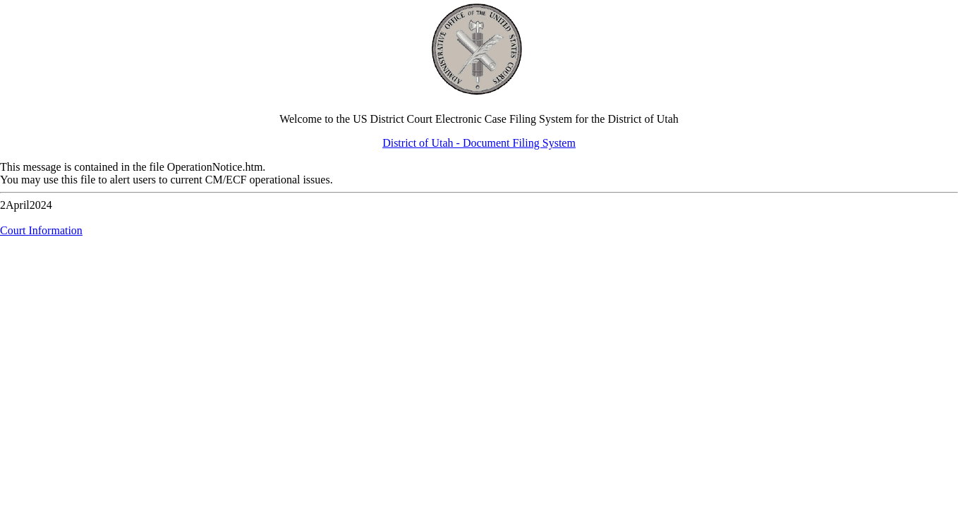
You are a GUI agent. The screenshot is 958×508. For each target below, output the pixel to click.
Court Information (41, 230)
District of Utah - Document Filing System (479, 143)
